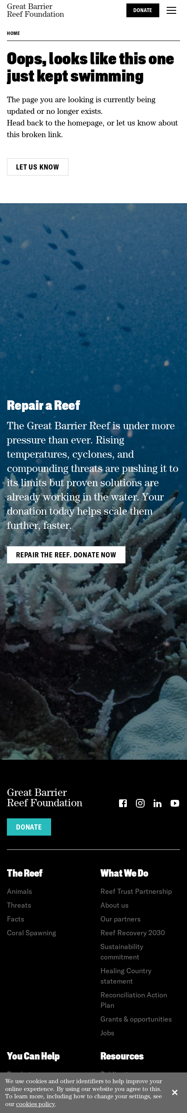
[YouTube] (175, 804)
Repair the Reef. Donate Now (66, 554)
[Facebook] (123, 804)
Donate (142, 10)
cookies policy (35, 1103)
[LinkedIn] (157, 804)
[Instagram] (140, 804)
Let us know (37, 167)
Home (13, 33)
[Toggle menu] (171, 10)
